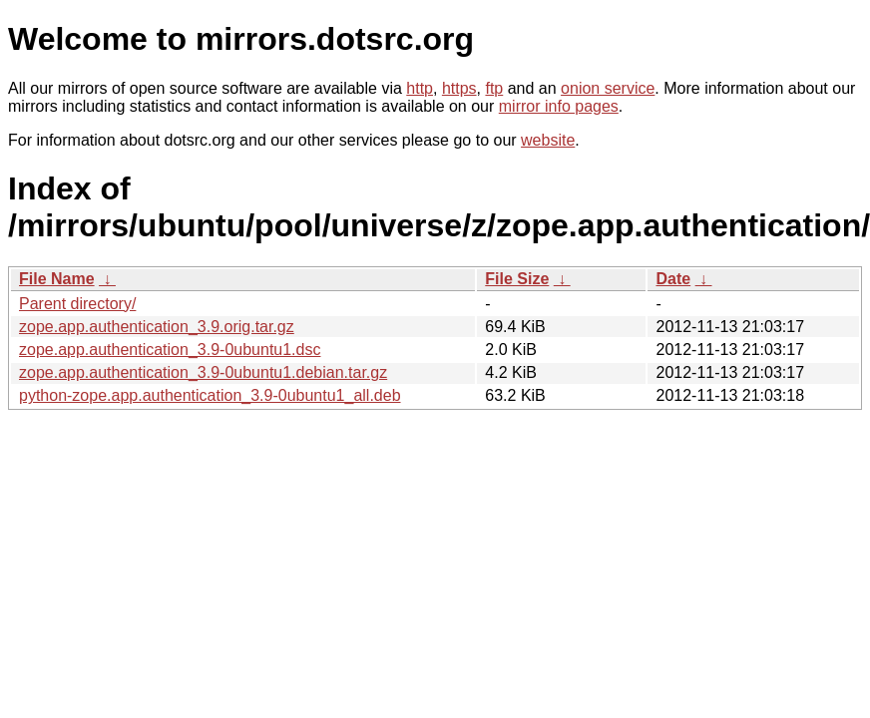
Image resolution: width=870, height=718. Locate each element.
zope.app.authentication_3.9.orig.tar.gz (156, 326)
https (459, 88)
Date (672, 278)
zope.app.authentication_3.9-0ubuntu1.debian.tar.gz (203, 372)
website (548, 140)
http (419, 88)
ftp (494, 88)
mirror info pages (559, 106)
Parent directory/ (77, 303)
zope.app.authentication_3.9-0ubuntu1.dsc (169, 349)
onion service (607, 88)
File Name (57, 278)
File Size (517, 278)
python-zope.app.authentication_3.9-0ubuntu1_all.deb (210, 395)
